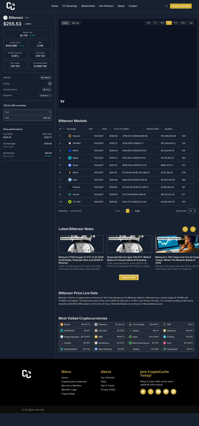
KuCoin (75, 194)
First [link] (106, 210)
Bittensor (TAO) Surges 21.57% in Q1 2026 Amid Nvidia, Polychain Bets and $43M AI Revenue (81, 272)
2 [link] (124, 210)
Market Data (88, 5)
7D (155, 23)
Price (65, 23)
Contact (133, 5)
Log (191, 23)
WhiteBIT (76, 143)
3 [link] (130, 210)
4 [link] (136, 210)
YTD (175, 23)
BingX (74, 165)
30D (162, 23)
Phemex (75, 187)
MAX (183, 23)
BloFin (74, 172)
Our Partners (106, 5)
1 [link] (119, 210)
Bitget (74, 158)
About (121, 5)
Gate (74, 180)
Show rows (181, 211)
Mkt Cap (75, 23)
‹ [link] (113, 210)
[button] (64, 129)
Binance (75, 136)
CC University (69, 5)
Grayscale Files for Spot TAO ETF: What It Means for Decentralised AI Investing (129, 271)
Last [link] (149, 210)
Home (55, 5)
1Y (169, 23)
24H (148, 23)
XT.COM (75, 202)
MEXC (74, 150)
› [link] (142, 210)
